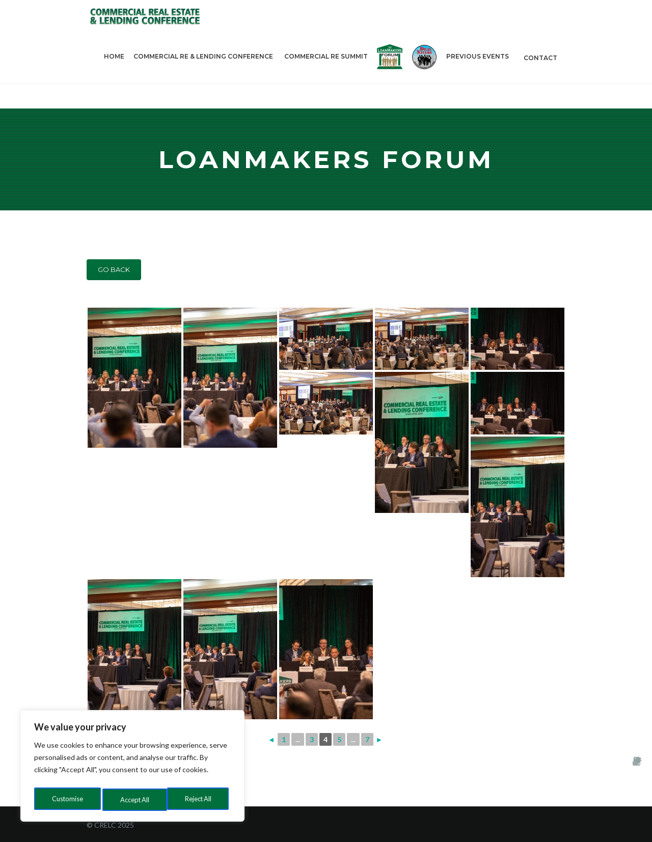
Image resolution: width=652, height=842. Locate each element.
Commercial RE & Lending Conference (204, 71)
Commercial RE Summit (326, 71)
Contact (540, 72)
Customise (66, 799)
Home (114, 71)
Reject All (133, 799)
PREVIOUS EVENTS (478, 71)
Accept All (199, 799)
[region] (132, 768)
